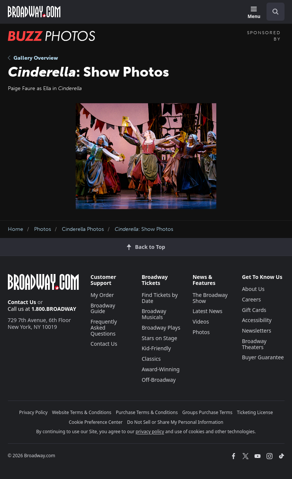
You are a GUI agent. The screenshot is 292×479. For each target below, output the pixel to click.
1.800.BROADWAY (53, 308)
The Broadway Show (210, 297)
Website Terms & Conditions (81, 412)
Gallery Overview (33, 58)
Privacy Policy (33, 412)
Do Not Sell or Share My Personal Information (175, 422)
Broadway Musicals (154, 314)
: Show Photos (144, 229)
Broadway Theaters (254, 344)
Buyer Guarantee (263, 357)
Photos (42, 229)
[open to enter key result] (276, 12)
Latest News (208, 311)
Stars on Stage (159, 338)
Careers (251, 299)
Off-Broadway (159, 379)
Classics (151, 358)
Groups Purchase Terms (207, 412)
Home (15, 229)
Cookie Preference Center (96, 422)
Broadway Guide (103, 308)
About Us (253, 288)
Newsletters (256, 330)
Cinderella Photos (83, 229)
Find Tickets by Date (160, 297)
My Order (102, 294)
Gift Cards (254, 309)
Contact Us (22, 302)
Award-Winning (161, 369)
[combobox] (273, 12)
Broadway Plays (161, 327)
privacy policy (150, 431)
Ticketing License (255, 412)
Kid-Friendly (156, 348)
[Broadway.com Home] (34, 11)
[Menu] (253, 13)
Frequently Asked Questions (104, 327)
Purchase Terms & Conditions (147, 412)
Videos (201, 321)
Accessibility (256, 320)
